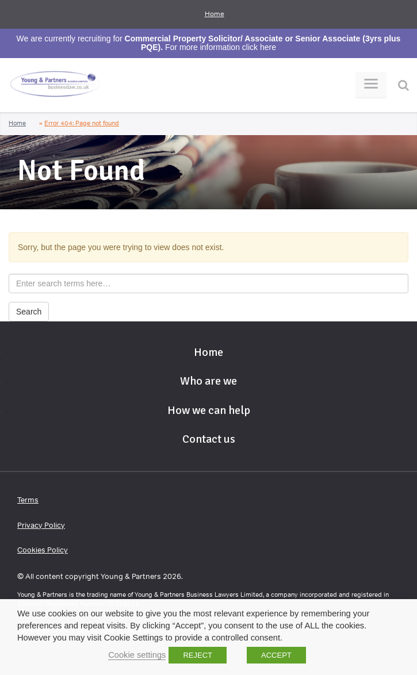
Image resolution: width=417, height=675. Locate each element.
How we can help (208, 410)
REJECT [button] (197, 655)
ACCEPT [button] (276, 655)
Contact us (208, 439)
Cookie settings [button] (137, 654)
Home (214, 13)
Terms (28, 500)
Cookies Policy (42, 550)
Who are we (208, 381)
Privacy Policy (41, 525)
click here (259, 47)
